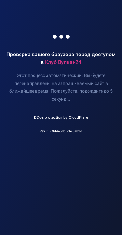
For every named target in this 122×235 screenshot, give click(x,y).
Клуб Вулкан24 (63, 62)
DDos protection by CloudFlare (61, 117)
